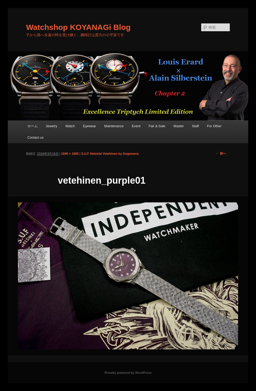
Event (136, 126)
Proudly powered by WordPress (127, 373)
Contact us (36, 137)
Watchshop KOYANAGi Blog (78, 27)
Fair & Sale (157, 126)
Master (178, 126)
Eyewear (89, 126)
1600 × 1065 (70, 154)
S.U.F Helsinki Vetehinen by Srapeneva (109, 154)
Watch (70, 126)
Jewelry (51, 126)
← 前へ (221, 153)
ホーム (33, 126)
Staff (195, 126)
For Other (214, 126)
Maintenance (114, 126)
